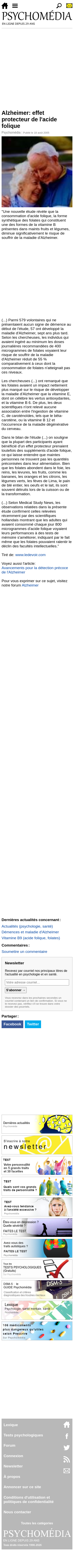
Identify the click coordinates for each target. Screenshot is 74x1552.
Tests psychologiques (23, 1435)
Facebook (12, 1024)
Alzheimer (30, 585)
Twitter (33, 1024)
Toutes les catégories (37, 1523)
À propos (12, 1477)
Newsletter (13, 1466)
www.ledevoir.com (30, 555)
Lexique (11, 1425)
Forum (9, 1445)
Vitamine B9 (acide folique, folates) (31, 938)
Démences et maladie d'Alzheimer (30, 932)
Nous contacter (17, 1512)
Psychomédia (11, 132)
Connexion (13, 1456)
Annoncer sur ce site (22, 1487)
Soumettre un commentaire (24, 951)
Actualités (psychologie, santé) (27, 926)
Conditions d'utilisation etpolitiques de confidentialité (29, 1499)
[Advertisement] (37, 67)
